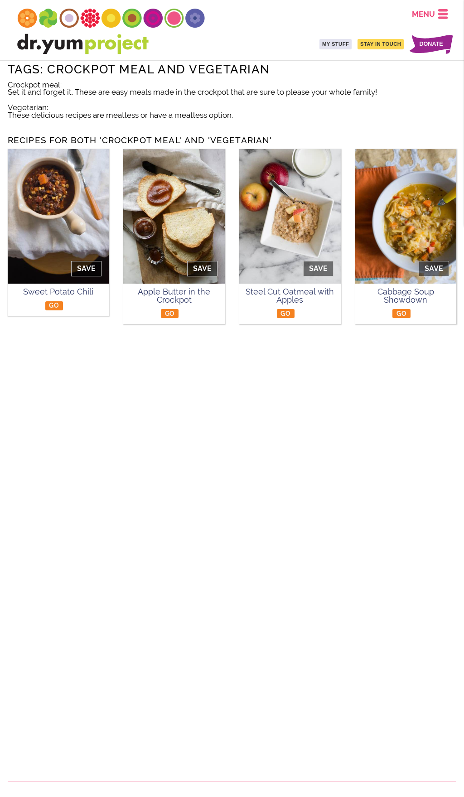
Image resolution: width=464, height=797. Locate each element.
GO (54, 305)
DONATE (431, 44)
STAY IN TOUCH (380, 44)
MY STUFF (335, 44)
